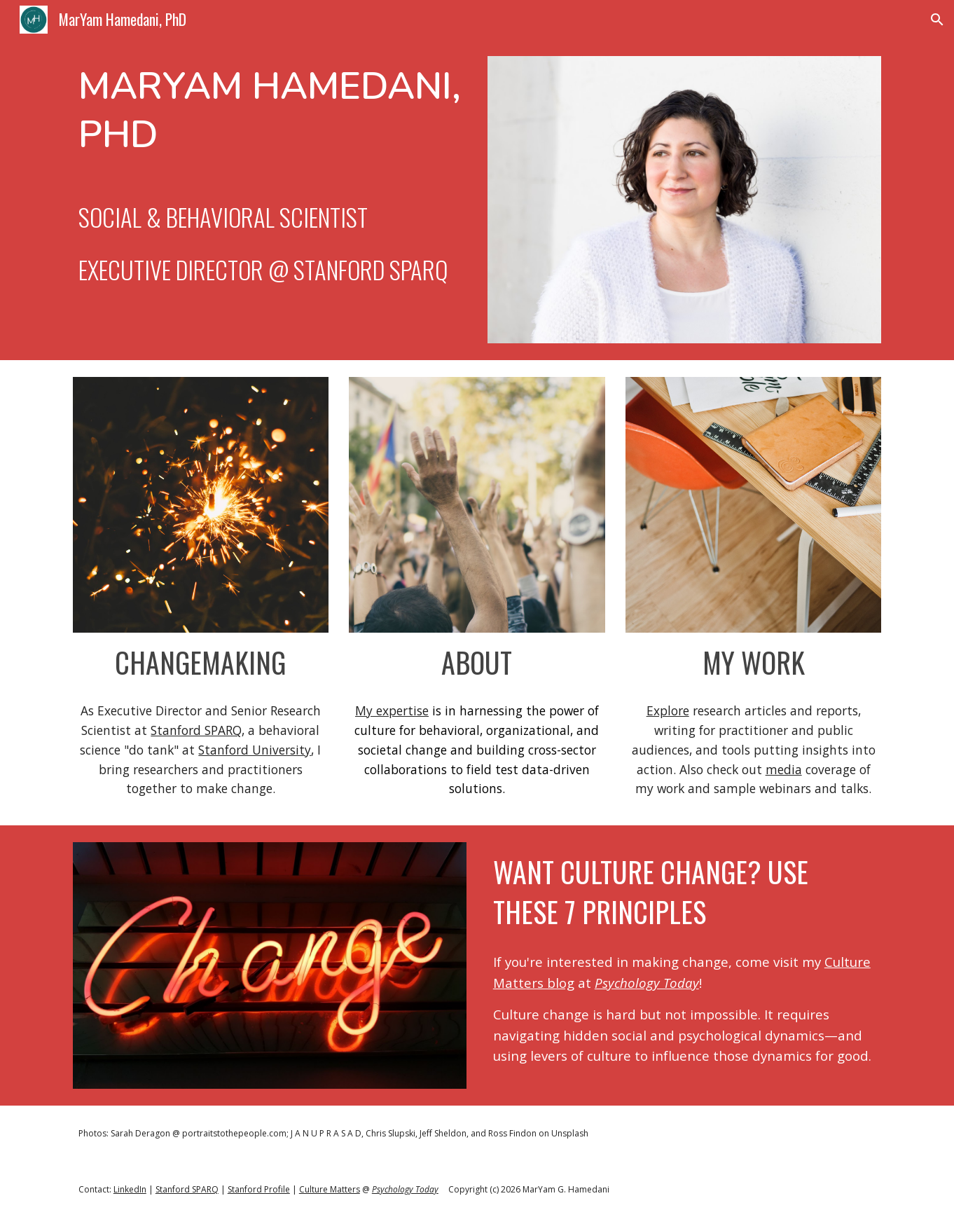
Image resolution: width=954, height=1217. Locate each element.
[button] (937, 19)
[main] (269, 175)
